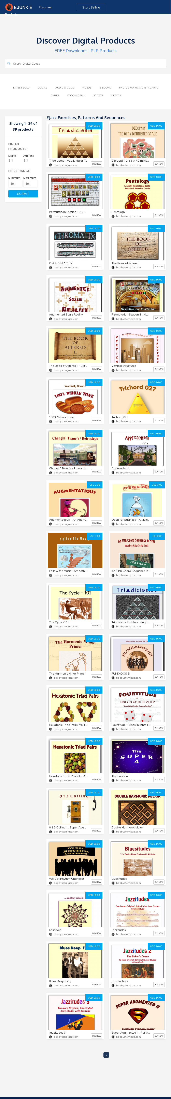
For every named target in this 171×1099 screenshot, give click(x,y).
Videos (86, 87)
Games (55, 95)
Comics (42, 87)
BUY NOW (96, 164)
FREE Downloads (71, 50)
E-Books (105, 87)
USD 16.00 (94, 125)
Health (116, 95)
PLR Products (104, 50)
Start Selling (91, 7)
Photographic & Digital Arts (138, 87)
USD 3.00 (94, 484)
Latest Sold (21, 87)
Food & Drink (76, 95)
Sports (98, 95)
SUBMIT (23, 194)
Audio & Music (64, 87)
